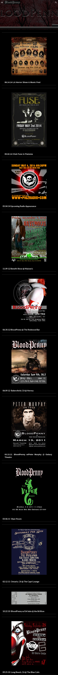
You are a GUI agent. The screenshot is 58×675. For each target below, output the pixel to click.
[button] (2, 2)
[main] (29, 82)
